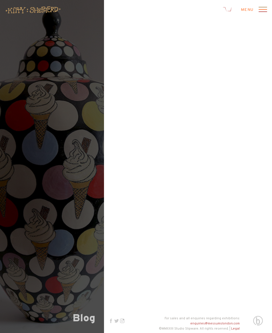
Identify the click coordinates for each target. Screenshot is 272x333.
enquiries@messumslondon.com (215, 324)
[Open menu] (262, 10)
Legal (235, 329)
